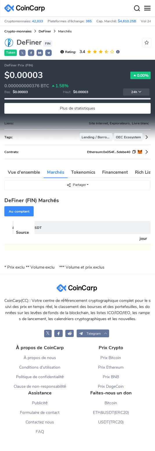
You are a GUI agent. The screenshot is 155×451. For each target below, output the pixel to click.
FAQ (40, 431)
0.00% (140, 75)
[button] (31, 53)
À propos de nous (40, 358)
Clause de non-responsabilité (40, 386)
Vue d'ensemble (24, 172)
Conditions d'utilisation (39, 367)
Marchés (55, 172)
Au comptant (19, 211)
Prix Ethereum (111, 367)
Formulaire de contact (40, 412)
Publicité (40, 403)
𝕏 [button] (22, 53)
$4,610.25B (127, 21)
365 (89, 21)
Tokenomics (83, 172)
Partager (76, 184)
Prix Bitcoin (110, 358)
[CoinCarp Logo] (26, 8)
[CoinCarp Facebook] (58, 333)
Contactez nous (40, 422)
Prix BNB (111, 377)
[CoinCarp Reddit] (69, 333)
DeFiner (45, 31)
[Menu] (147, 8)
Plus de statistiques (77, 108)
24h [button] (136, 92)
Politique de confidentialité (40, 377)
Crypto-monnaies (18, 31)
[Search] (136, 8)
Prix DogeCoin (111, 386)
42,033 (37, 21)
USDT (37, 227)
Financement (115, 172)
